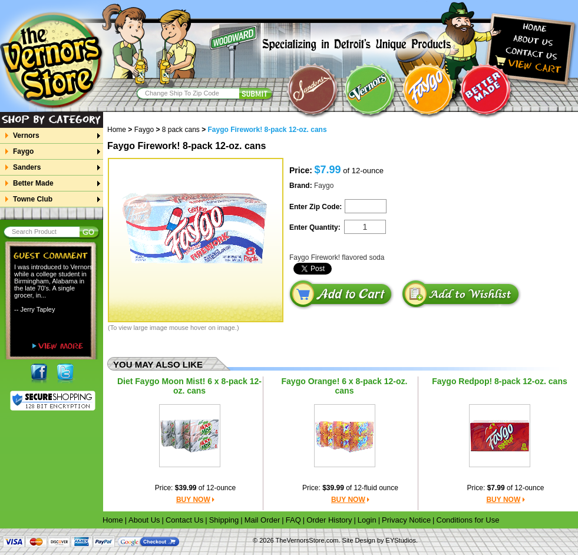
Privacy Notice (406, 520)
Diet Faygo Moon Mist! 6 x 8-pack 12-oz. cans (189, 385)
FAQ (293, 520)
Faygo (23, 151)
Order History (329, 520)
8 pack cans (181, 129)
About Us (144, 520)
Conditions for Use (468, 520)
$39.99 (186, 488)
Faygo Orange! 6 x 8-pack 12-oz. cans (345, 385)
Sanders (26, 167)
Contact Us (184, 520)
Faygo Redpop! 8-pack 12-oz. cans (499, 381)
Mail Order (262, 520)
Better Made (33, 183)
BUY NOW (193, 499)
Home (120, 129)
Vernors (25, 135)
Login (367, 520)
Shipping (224, 520)
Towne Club (32, 199)
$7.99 (496, 488)
